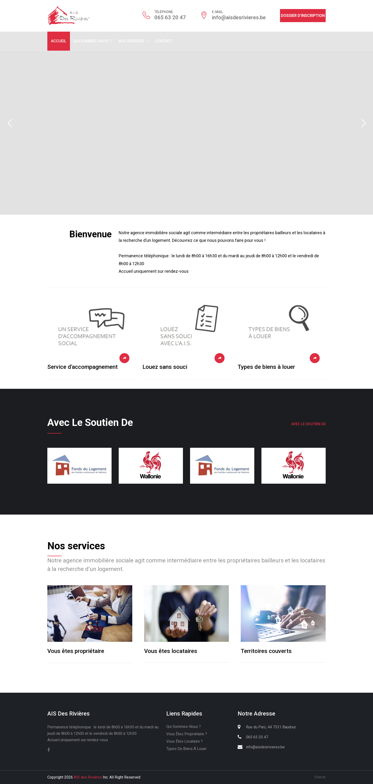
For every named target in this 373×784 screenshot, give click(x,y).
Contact (163, 41)
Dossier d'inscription (303, 15)
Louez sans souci (164, 367)
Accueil (58, 41)
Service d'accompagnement (82, 367)
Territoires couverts (266, 651)
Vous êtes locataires (170, 651)
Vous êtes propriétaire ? (186, 734)
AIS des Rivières (88, 777)
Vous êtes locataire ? (184, 741)
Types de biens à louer (266, 367)
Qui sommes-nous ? (92, 41)
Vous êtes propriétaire (75, 651)
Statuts (320, 777)
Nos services (131, 41)
